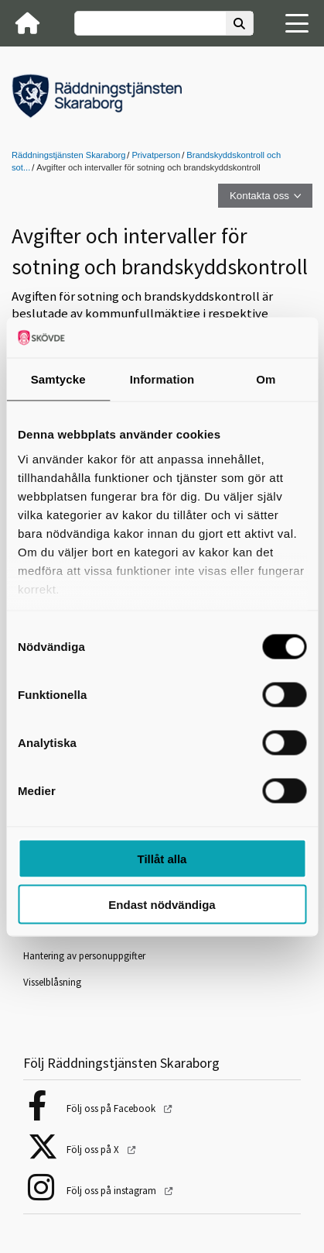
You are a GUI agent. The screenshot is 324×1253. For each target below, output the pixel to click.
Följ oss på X (94, 1149)
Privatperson (155, 155)
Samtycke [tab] (58, 379)
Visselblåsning (52, 982)
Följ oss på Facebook (112, 1108)
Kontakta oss (259, 195)
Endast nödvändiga (161, 903)
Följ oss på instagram (113, 1190)
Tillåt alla (162, 859)
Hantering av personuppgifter (84, 955)
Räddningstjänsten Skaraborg (68, 155)
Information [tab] (162, 379)
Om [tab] (265, 379)
